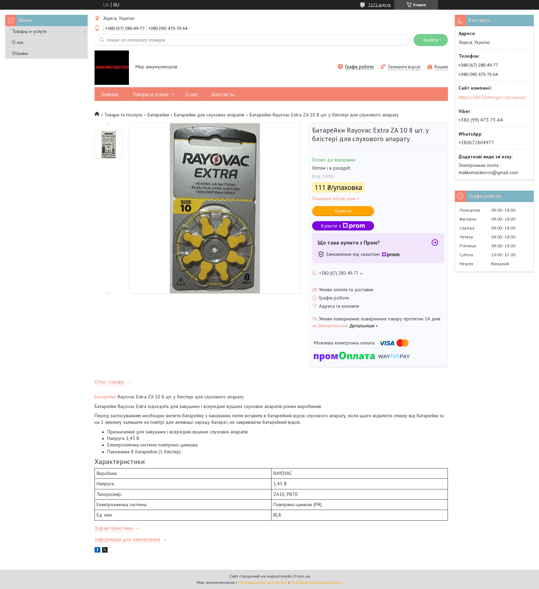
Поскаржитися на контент (262, 582)
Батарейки (158, 115)
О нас (18, 42)
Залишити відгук (404, 67)
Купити (343, 210)
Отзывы (20, 53)
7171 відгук (379, 4)
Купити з (343, 226)
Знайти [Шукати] (430, 40)
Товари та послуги (123, 115)
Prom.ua (302, 576)
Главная (109, 94)
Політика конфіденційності (316, 582)
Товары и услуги (29, 31)
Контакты (223, 94)
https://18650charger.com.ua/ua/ (492, 97)
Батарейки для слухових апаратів (209, 115)
